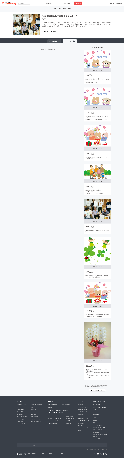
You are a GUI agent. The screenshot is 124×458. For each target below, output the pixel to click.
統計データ (68, 423)
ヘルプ (94, 411)
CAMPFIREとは (96, 404)
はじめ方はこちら (50, 3)
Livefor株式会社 (32, 445)
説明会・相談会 (69, 416)
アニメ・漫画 (20, 411)
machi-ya (80, 430)
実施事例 (68, 421)
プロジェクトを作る (52, 404)
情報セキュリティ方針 (98, 429)
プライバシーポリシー (98, 425)
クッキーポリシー (97, 438)
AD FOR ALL (80, 423)
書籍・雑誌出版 (34, 416)
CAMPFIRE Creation (82, 409)
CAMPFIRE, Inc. (33, 454)
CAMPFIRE (80, 404)
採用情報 (49, 454)
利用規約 (95, 420)
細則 (94, 422)
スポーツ (33, 411)
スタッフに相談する (66, 404)
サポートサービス (70, 418)
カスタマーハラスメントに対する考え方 (100, 435)
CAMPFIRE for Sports (83, 418)
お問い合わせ (96, 414)
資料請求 (78, 3)
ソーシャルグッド (21, 423)
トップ (54, 41)
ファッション (20, 414)
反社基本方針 (96, 432)
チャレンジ (33, 409)
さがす (59, 3)
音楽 (32, 407)
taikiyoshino (48, 19)
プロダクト (19, 407)
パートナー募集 (59, 454)
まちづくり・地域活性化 (36, 404)
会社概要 (42, 454)
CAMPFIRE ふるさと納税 (83, 420)
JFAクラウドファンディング (84, 428)
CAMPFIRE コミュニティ (83, 407)
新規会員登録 (119, 3)
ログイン (112, 3)
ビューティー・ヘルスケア (37, 419)
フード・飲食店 (20, 409)
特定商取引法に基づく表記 (99, 427)
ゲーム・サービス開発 (22, 416)
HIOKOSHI (80, 425)
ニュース (95, 409)
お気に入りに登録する (50, 31)
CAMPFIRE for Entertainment (81, 415)
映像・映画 (33, 414)
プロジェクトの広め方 (53, 423)
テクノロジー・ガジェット (22, 404)
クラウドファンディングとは (54, 418)
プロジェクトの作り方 (53, 421)
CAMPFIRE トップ (68, 3)
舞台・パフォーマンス (36, 421)
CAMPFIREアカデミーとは (54, 416)
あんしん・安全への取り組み (99, 407)
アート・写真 (20, 421)
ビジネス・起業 (20, 419)
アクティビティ (70, 41)
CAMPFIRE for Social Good (84, 411)
